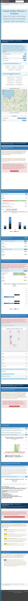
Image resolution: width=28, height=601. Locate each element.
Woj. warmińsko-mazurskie (9, 3)
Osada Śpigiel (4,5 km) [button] (19, 84)
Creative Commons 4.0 (12, 591)
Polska (3, 3)
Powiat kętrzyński (16, 3)
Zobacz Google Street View (15, 112)
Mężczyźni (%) (14, 209)
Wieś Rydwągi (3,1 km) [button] (10, 82)
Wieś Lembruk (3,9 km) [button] (18, 82)
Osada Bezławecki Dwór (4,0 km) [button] (10, 84)
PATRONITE (26, 591)
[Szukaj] (19, 1)
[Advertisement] (14, 32)
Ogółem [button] (3, 209)
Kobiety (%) (8, 209)
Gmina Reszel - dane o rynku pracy (14, 406)
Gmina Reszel (22, 3)
